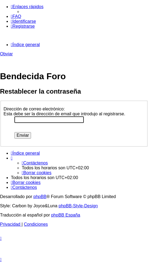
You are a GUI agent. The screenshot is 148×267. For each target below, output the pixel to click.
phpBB (40, 196)
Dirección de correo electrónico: (34, 109)
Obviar (6, 54)
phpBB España (65, 215)
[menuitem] (16, 16)
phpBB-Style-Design (78, 206)
